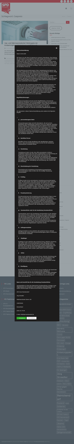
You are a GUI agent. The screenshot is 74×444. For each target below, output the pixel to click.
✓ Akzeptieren (21, 318)
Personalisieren (31, 318)
